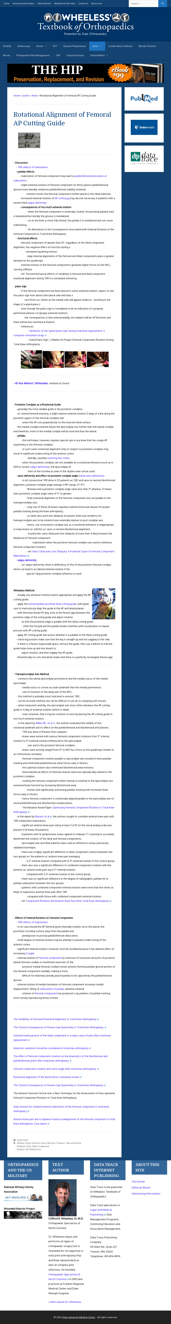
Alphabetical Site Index (64, 3)
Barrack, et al (43, 816)
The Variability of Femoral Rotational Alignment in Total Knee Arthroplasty (55, 1019)
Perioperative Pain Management (33, 55)
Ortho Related (100, 55)
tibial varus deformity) (92, 475)
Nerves (6, 55)
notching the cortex (58, 458)
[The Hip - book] (85, 81)
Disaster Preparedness (74, 46)
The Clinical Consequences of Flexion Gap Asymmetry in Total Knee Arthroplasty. (59, 1027)
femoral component (50, 957)
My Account (96, 3)
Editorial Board (44, 3)
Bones (43, 46)
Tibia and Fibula (73, 1143)
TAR (58, 55)
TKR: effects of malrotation (32, 167)
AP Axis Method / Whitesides (31, 383)
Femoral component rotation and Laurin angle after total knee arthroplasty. (56, 1068)
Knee (25, 1140)
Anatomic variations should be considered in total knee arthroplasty (52, 1048)
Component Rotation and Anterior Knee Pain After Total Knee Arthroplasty (68, 900)
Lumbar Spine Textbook (120, 46)
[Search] (162, 3)
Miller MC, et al (45, 723)
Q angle (29, 953)
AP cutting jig (62, 198)
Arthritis (7, 46)
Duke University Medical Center (78, 1317)
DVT (55, 46)
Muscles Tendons (147, 46)
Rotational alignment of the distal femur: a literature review (47, 1077)
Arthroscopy (23, 46)
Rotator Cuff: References (29, 1149)
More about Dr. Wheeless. (66, 1301)
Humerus (36, 1143)
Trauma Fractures (75, 55)
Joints (98, 46)
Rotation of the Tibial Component (33, 1146)
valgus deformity (37, 202)
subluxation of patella (52, 988)
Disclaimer (138, 1181)
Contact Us (83, 3)
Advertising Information (23, 3)
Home (6, 3)
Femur (28, 1143)
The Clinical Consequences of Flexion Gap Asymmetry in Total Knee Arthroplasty (59, 1085)
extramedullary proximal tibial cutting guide (52, 603)
